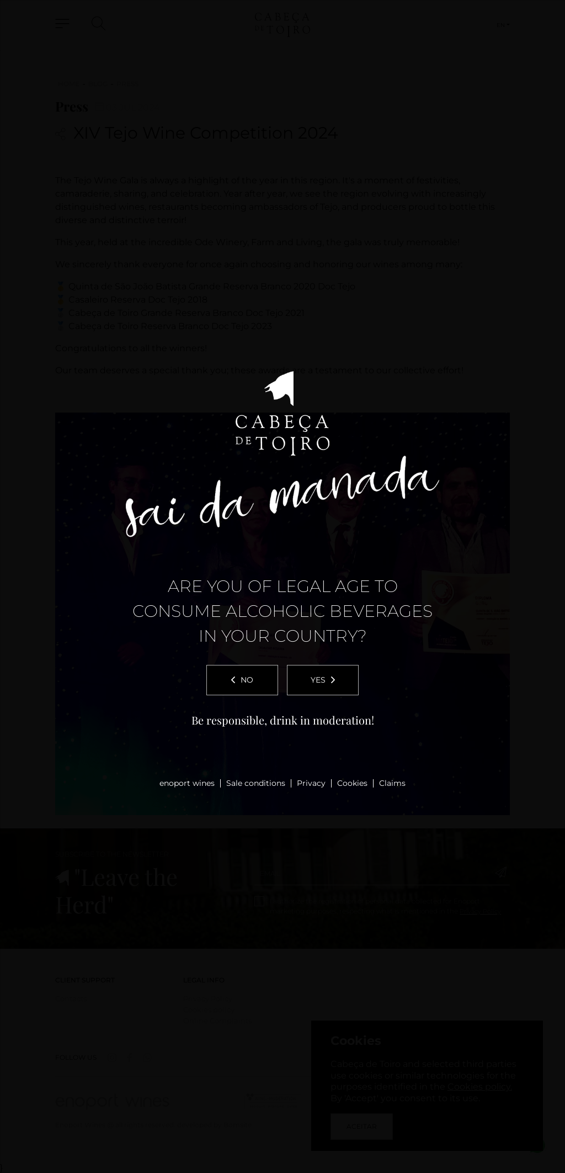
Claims (392, 783)
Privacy (311, 783)
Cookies (352, 783)
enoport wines (187, 783)
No (242, 680)
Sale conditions (255, 783)
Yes (323, 680)
